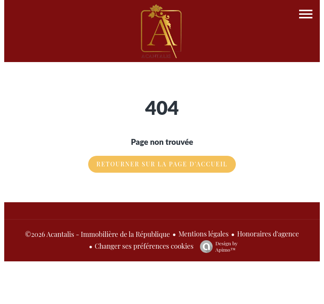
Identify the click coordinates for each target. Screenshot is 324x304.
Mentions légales (203, 233)
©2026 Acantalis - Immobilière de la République (97, 234)
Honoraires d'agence (268, 233)
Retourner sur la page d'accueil (162, 164)
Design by (217, 246)
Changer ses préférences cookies (144, 246)
